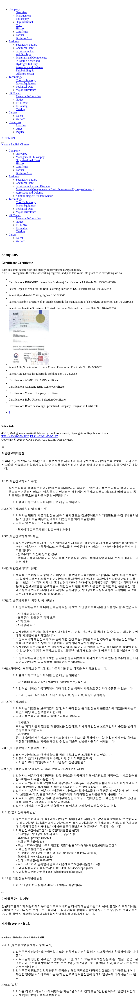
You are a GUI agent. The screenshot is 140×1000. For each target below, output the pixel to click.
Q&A (19, 128)
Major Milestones (26, 89)
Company (14, 9)
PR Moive (22, 224)
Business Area (24, 38)
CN (13, 137)
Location (21, 125)
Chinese (25, 144)
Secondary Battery (26, 44)
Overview (21, 12)
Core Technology (26, 80)
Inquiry (20, 131)
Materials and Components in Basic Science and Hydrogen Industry (31, 61)
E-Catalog (22, 106)
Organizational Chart (28, 160)
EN (8, 137)
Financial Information (28, 96)
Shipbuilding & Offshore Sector (25, 72)
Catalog (20, 109)
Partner (20, 34)
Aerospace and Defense (29, 67)
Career (12, 234)
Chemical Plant (24, 47)
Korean (5, 144)
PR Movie (22, 102)
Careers (13, 112)
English (15, 144)
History (20, 28)
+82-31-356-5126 (15, 436)
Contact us (15, 122)
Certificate (22, 31)
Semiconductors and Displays (25, 53)
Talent (19, 115)
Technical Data (24, 86)
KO (3, 137)
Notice (20, 99)
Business (14, 41)
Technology (15, 76)
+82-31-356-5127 (44, 436)
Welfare (20, 118)
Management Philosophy (23, 17)
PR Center (15, 93)
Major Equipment (26, 83)
